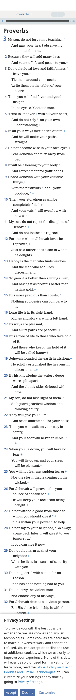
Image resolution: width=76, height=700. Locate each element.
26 (5, 488)
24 (5, 449)
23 (5, 426)
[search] (71, 5)
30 (5, 573)
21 (5, 398)
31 (5, 590)
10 (5, 199)
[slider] (37, 21)
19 (5, 358)
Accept (11, 692)
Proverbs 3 (22, 14)
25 (5, 471)
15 (5, 295)
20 (5, 375)
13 (5, 261)
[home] (6, 5)
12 (5, 238)
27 (5, 511)
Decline (27, 692)
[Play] (2, 20)
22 (5, 415)
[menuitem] (6, 5)
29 (5, 550)
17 (5, 324)
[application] (38, 21)
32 (5, 602)
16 (5, 312)
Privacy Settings (30, 682)
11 (5, 221)
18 (5, 336)
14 (5, 278)
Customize (47, 692)
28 (5, 528)
